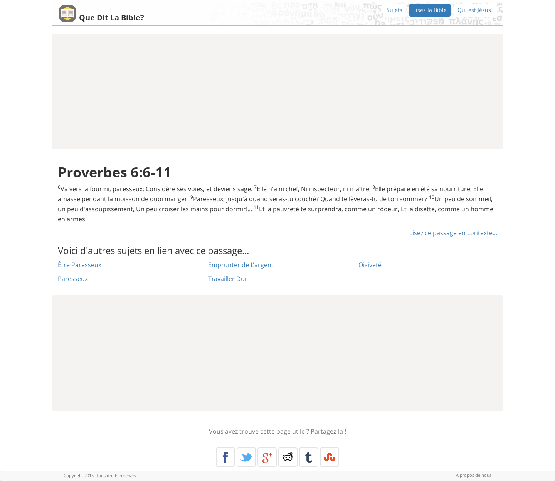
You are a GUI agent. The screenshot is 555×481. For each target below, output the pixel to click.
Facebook (225, 457)
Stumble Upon (329, 457)
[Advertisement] (277, 91)
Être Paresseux (79, 265)
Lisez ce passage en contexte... (453, 233)
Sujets (394, 9)
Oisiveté (370, 265)
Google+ (267, 457)
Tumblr (308, 457)
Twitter (246, 457)
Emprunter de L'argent (241, 265)
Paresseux (73, 278)
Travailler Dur (227, 278)
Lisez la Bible (430, 9)
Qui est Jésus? (475, 9)
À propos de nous (473, 475)
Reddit (288, 457)
